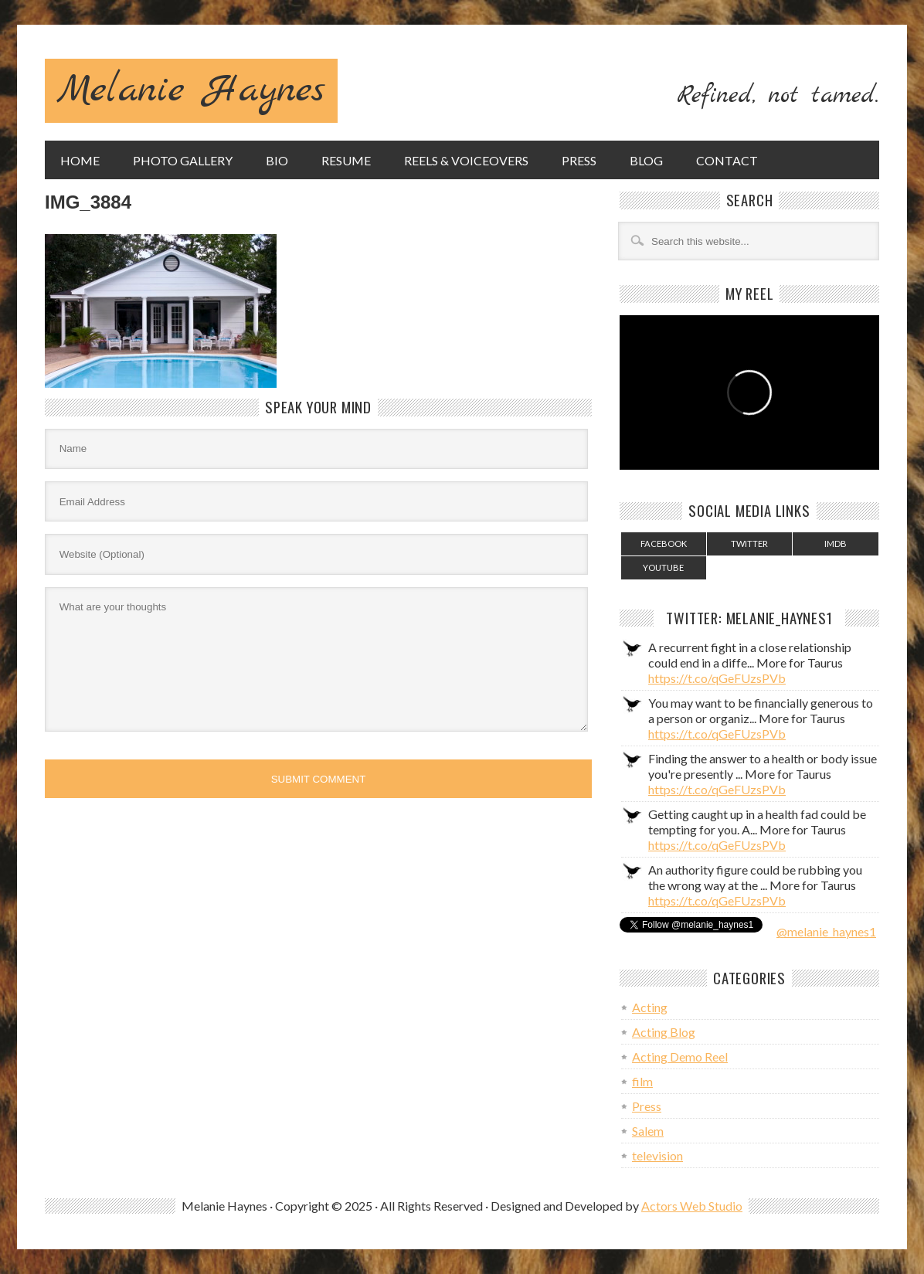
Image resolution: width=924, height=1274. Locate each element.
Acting (650, 1007)
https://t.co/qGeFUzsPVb (717, 678)
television (657, 1155)
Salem (648, 1130)
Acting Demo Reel (680, 1056)
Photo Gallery (183, 160)
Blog (646, 160)
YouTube (663, 567)
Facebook (663, 543)
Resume (346, 160)
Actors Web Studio (691, 1205)
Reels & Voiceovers (466, 160)
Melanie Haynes (191, 91)
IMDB (835, 543)
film (642, 1081)
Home (80, 160)
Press (579, 160)
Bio (277, 160)
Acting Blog (663, 1031)
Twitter (749, 543)
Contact (727, 160)
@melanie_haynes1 (826, 931)
